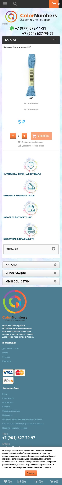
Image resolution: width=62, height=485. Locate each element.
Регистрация (8, 398)
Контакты (6, 361)
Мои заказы (7, 402)
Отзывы (6, 357)
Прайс (5, 353)
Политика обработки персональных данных (22, 419)
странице (47, 467)
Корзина (6, 407)
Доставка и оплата (10, 348)
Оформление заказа (11, 411)
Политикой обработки (28, 462)
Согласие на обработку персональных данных (23, 424)
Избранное (7, 415)
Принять (31, 473)
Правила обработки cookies (14, 428)
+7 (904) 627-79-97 (18, 438)
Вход (4, 394)
